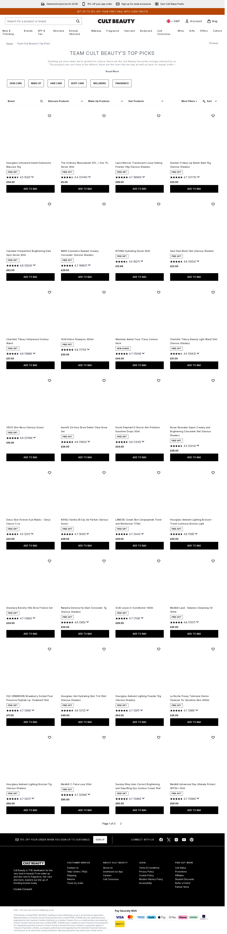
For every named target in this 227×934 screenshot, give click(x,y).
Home (9, 43)
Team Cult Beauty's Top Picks (112, 53)
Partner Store (182, 886)
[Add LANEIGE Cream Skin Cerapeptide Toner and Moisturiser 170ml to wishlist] (158, 472)
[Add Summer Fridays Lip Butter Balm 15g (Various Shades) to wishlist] (213, 116)
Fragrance (122, 83)
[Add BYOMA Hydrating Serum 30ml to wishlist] (158, 204)
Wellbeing (99, 83)
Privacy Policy (146, 871)
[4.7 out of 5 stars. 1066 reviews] (183, 799)
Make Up (36, 83)
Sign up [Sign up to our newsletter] (100, 839)
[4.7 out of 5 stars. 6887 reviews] (74, 265)
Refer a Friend (182, 883)
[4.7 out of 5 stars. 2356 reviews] (74, 795)
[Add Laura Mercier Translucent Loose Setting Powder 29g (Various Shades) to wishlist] (158, 116)
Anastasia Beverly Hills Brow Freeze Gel (29, 607)
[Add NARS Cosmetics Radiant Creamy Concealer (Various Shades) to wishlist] (104, 204)
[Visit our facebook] (161, 839)
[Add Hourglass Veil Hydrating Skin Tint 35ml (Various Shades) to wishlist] (104, 649)
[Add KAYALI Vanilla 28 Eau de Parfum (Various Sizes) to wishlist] (104, 472)
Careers (107, 875)
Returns (71, 879)
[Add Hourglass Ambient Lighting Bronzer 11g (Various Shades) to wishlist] (49, 737)
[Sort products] (210, 101)
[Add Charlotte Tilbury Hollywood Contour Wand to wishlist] (49, 292)
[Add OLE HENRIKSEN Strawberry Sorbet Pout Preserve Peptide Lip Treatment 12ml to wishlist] (49, 649)
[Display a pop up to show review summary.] (32, 177)
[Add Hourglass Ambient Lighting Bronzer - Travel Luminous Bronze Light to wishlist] (213, 472)
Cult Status (180, 867)
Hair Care (56, 83)
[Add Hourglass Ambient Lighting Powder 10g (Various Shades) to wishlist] (158, 649)
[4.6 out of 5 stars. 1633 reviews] (183, 261)
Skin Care (16, 83)
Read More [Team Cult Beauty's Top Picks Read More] (112, 71)
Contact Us (73, 867)
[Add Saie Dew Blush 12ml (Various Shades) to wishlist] (213, 204)
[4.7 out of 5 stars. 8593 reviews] (128, 177)
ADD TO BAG (30, 188)
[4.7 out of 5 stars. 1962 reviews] (19, 618)
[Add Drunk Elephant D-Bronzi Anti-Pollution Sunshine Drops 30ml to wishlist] (158, 380)
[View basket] (212, 21)
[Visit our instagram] (176, 839)
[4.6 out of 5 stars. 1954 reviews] (74, 442)
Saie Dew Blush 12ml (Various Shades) (192, 251)
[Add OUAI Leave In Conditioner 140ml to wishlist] (158, 561)
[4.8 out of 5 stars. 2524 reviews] (19, 265)
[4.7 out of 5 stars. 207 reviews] (18, 799)
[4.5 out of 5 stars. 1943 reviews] (183, 354)
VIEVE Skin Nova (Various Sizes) (25, 427)
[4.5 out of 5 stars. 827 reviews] (127, 261)
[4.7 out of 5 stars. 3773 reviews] (183, 177)
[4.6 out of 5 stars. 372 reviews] (73, 711)
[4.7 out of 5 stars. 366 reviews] (18, 711)
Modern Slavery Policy (151, 879)
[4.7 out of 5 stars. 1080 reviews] (128, 799)
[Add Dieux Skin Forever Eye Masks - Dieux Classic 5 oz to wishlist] (49, 472)
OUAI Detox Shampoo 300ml (77, 339)
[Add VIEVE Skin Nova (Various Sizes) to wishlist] (49, 380)
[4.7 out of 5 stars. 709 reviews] (127, 618)
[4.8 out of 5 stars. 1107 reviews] (182, 622)
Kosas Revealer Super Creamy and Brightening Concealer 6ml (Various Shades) (190, 431)
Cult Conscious (111, 879)
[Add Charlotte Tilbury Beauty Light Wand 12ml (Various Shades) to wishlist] (213, 292)
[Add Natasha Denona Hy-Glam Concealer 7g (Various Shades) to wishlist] (104, 561)
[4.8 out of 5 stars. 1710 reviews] (73, 350)
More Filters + (189, 101)
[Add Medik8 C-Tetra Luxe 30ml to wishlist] (104, 737)
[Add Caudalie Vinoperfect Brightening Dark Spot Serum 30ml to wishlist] (49, 204)
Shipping (71, 875)
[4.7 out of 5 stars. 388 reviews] (182, 711)
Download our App (113, 871)
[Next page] (121, 823)
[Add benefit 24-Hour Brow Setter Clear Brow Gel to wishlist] (104, 380)
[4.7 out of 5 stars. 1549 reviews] (128, 354)
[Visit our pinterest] (191, 839)
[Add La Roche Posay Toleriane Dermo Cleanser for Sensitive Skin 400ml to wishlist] (213, 649)
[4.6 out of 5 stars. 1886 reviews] (19, 354)
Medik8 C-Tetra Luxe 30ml (76, 784)
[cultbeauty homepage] (116, 21)
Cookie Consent (23, 889)
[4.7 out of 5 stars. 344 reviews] (128, 534)
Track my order (75, 883)
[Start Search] (78, 21)
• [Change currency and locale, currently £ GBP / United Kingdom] (173, 21)
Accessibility (145, 883)
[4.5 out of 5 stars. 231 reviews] (18, 534)
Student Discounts (184, 879)
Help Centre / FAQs (77, 871)
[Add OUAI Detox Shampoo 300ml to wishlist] (104, 292)
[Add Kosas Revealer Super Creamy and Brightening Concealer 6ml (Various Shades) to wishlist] (213, 380)
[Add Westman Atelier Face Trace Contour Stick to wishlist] (158, 292)
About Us (108, 867)
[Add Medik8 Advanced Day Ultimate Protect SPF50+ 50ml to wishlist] (213, 737)
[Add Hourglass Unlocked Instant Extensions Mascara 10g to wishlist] (49, 116)
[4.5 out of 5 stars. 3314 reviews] (183, 446)
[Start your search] (43, 21)
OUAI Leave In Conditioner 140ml (134, 607)
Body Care (77, 83)
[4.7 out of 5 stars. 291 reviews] (127, 711)
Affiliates (179, 875)
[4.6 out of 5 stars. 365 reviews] (73, 622)
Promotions (181, 871)
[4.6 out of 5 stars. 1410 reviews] (128, 442)
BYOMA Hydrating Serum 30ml (132, 251)
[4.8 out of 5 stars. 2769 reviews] (19, 438)
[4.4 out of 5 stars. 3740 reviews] (74, 177)
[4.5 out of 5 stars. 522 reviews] (18, 177)
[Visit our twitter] (169, 839)
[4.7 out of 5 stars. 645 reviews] (73, 534)
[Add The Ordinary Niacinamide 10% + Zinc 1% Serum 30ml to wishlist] (104, 116)
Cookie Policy (146, 875)
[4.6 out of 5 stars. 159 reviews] (182, 534)
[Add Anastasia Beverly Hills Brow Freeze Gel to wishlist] (49, 561)
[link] (193, 21)
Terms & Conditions (149, 867)
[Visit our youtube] (184, 839)
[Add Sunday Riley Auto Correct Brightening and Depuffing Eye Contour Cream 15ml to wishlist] (158, 737)
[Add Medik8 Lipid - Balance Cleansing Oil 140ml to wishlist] (213, 561)
